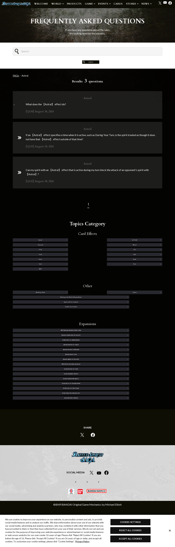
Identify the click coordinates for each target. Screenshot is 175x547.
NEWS (145, 3)
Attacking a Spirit (29, 312)
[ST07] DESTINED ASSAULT (126, 387)
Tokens (68, 312)
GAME (89, 3)
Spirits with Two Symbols (48, 323)
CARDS (118, 3)
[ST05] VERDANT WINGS (126, 398)
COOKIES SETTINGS (130, 522)
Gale (68, 259)
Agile (29, 282)
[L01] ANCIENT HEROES (49, 432)
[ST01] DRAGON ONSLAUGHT (126, 421)
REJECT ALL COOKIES (130, 530)
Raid (145, 259)
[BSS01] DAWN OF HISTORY (48, 387)
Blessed (145, 248)
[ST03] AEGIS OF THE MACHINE (126, 410)
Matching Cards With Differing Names (126, 312)
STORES (131, 3)
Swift (29, 259)
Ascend (29, 248)
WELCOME (41, 3)
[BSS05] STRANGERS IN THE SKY (126, 353)
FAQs (16, 80)
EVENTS (103, 3)
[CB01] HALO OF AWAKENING (49, 364)
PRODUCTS (74, 3)
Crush (107, 259)
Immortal (107, 248)
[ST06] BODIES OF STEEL (48, 398)
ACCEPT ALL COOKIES (130, 538)
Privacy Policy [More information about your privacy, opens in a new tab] (82, 541)
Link (107, 270)
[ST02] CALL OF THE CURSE (48, 421)
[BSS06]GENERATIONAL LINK (48, 353)
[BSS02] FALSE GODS (126, 376)
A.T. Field (68, 248)
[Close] (169, 530)
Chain (29, 270)
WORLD (56, 3)
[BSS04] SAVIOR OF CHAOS (126, 364)
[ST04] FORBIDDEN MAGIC (48, 410)
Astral (68, 270)
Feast (146, 270)
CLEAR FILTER (64, 64)
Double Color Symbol (126, 323)
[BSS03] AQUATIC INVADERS (48, 376)
